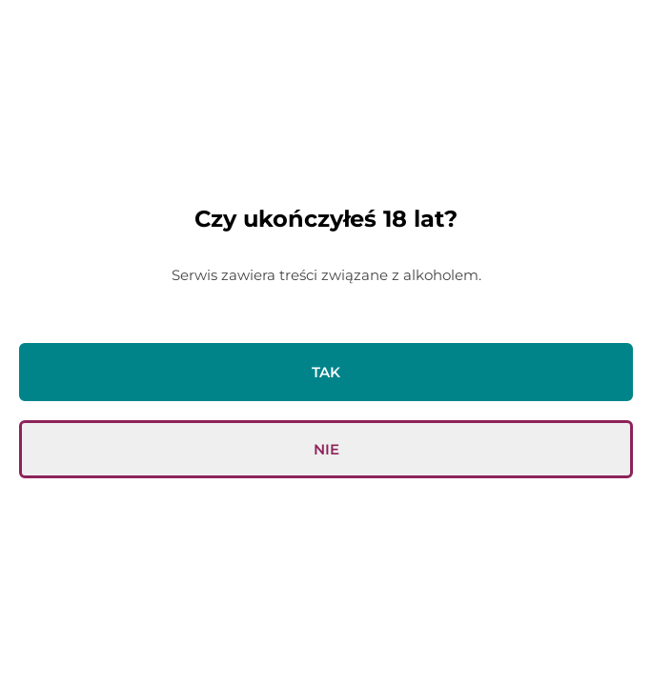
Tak (326, 372)
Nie (326, 449)
